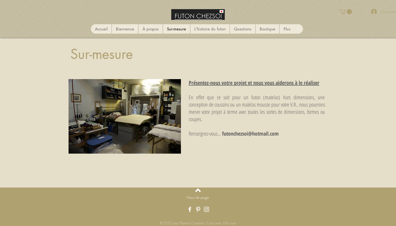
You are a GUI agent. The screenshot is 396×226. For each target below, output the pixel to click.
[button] (345, 11)
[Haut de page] (198, 197)
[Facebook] (189, 209)
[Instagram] (206, 209)
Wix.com (229, 223)
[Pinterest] (198, 209)
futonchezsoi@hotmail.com (250, 133)
